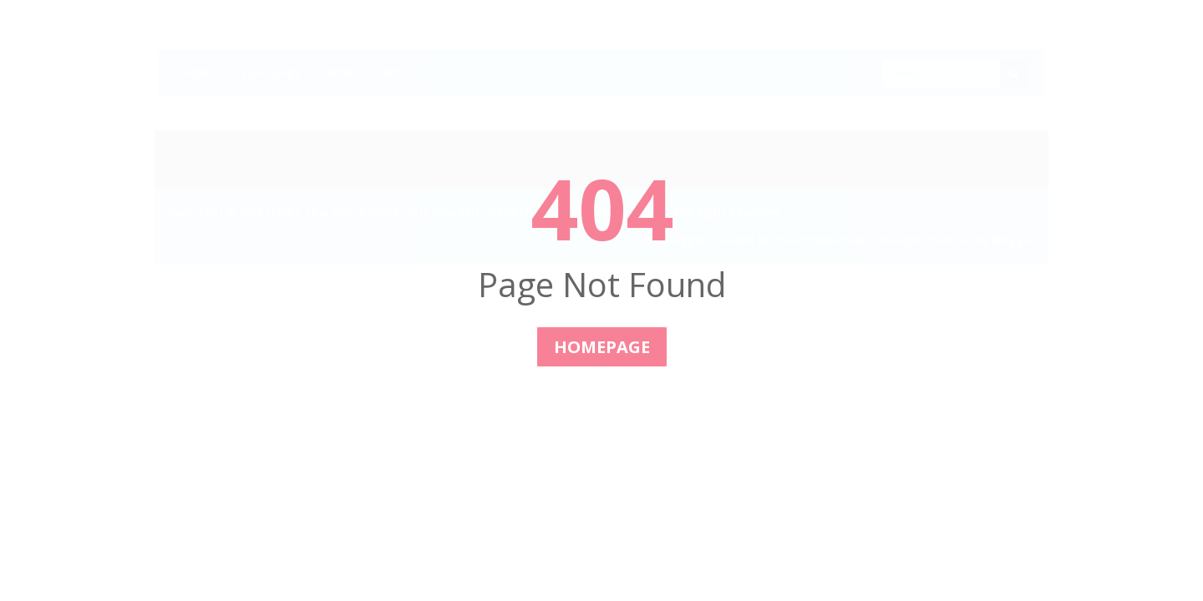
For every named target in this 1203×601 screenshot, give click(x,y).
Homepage (602, 347)
